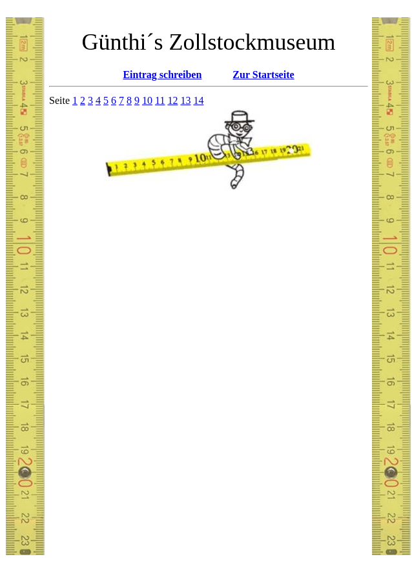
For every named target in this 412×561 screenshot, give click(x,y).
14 (198, 100)
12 (172, 100)
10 (147, 100)
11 (160, 100)
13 (185, 100)
